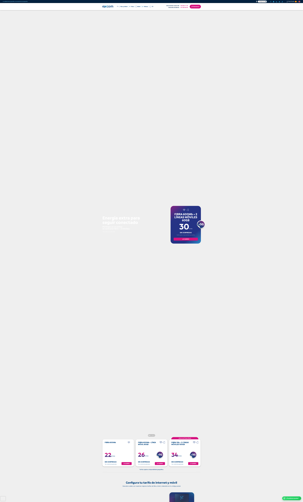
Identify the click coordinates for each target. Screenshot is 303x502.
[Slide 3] (152, 435)
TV (152, 6)
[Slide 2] (150, 435)
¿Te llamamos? (195, 6)
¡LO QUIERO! (185, 239)
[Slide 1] (149, 435)
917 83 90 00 (184, 7)
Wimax (146, 6)
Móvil (138, 6)
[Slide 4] (153, 435)
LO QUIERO (126, 463)
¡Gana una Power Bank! (185, 438)
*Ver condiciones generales (108, 231)
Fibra (132, 6)
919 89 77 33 (184, 5)
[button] (290, 1)
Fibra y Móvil (123, 6)
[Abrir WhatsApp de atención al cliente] (291, 498)
